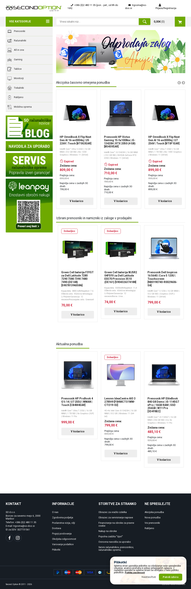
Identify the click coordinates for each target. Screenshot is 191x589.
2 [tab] (120, 69)
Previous (61, 52)
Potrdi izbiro (170, 577)
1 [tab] (113, 69)
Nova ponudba (152, 517)
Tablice (14, 69)
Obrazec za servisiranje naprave (115, 517)
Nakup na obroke (107, 531)
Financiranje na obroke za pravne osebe (116, 524)
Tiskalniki (15, 88)
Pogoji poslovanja (62, 533)
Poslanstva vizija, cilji (63, 523)
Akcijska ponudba (154, 512)
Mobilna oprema (19, 107)
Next (177, 52)
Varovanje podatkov (63, 544)
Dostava (56, 528)
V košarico (76, 201)
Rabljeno (15, 97)
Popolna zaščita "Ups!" (110, 536)
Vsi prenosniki (152, 523)
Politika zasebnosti (135, 572)
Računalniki (16, 41)
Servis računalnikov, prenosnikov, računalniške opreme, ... (116, 548)
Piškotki (56, 549)
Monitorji (15, 78)
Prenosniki (16, 31)
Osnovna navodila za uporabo (114, 542)
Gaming (14, 60)
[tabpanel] (120, 51)
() (169, 22)
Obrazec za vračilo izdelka (112, 512)
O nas (55, 512)
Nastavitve (149, 577)
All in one (15, 50)
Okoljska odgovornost (64, 539)
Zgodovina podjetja (62, 517)
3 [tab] (126, 69)
